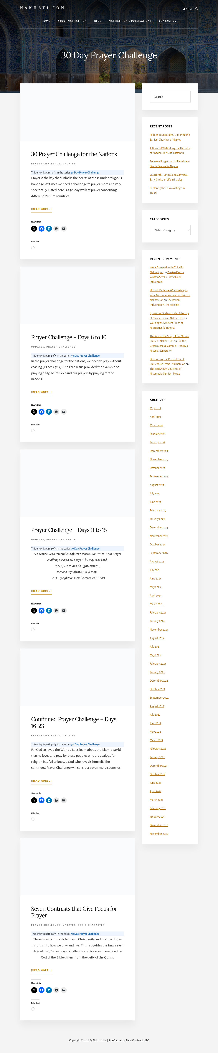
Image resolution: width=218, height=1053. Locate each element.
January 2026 (157, 442)
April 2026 (155, 416)
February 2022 (158, 748)
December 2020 (159, 825)
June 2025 (155, 502)
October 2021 (157, 774)
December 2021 (159, 765)
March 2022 (156, 740)
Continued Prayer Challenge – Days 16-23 (73, 722)
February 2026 (158, 433)
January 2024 (157, 621)
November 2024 (159, 536)
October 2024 (157, 544)
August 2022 (157, 706)
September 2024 (159, 553)
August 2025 (157, 484)
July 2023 (155, 646)
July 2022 (155, 714)
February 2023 (158, 663)
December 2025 (159, 450)
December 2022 (159, 680)
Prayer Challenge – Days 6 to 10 (68, 337)
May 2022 (155, 731)
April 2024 (155, 595)
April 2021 (155, 791)
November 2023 (159, 629)
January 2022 (157, 757)
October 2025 (157, 467)
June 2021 (155, 782)
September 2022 (159, 697)
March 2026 (156, 425)
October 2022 (157, 689)
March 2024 (156, 604)
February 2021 (158, 808)
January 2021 (157, 816)
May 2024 (155, 587)
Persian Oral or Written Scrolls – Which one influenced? (167, 277)
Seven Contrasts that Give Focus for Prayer (74, 912)
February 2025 (158, 510)
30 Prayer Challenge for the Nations (74, 154)
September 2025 (159, 476)
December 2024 (159, 527)
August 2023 (157, 638)
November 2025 (159, 459)
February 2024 (158, 612)
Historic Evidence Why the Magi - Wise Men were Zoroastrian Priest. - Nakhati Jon (170, 295)
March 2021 (156, 799)
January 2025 (157, 519)
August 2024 (157, 561)
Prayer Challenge (45, 164)
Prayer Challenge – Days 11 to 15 (69, 529)
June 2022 (155, 723)
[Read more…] (41, 210)
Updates (69, 164)
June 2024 (155, 578)
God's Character (91, 925)
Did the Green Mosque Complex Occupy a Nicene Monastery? (169, 346)
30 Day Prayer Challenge (85, 172)
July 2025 (155, 493)
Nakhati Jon (43, 7)
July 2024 (155, 570)
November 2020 (159, 833)
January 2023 (157, 672)
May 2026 (155, 408)
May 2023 (155, 655)
